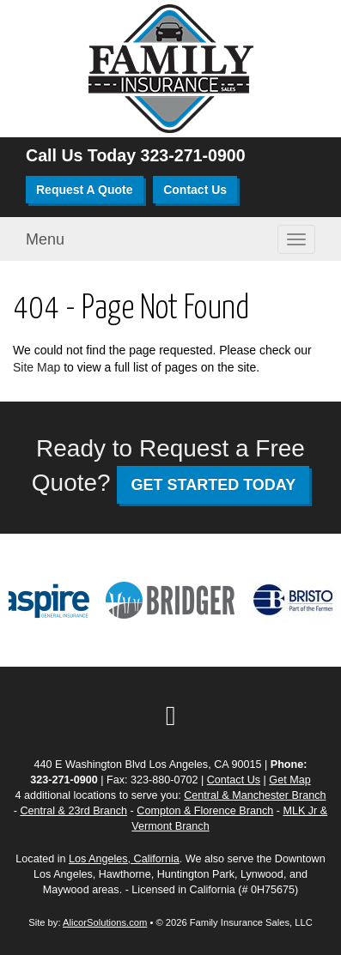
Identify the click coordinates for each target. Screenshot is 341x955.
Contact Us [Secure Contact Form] (233, 780)
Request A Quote (84, 189)
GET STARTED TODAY (213, 484)
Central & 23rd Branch (73, 811)
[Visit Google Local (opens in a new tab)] (171, 715)
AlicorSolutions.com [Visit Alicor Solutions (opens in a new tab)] (105, 922)
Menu (45, 239)
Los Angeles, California (124, 859)
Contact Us (195, 189)
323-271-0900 (193, 155)
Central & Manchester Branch (255, 795)
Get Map (289, 780)
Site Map (36, 367)
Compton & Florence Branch (205, 811)
